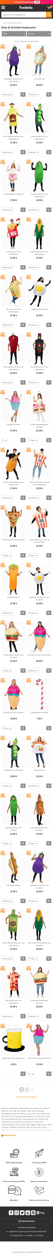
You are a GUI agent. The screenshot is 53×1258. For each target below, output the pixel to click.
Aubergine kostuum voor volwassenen (13, 80)
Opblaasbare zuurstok (39, 712)
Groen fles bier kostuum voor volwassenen (13, 944)
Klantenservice (26, 1221)
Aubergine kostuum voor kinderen (39, 886)
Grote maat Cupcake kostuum (39, 1058)
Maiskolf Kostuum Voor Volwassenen (39, 252)
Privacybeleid (17, 1235)
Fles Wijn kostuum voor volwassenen (39, 368)
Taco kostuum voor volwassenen (13, 310)
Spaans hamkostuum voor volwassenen (13, 483)
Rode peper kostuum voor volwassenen (13, 368)
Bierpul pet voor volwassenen (13, 1058)
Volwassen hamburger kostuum (39, 1001)
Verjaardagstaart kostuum (13, 194)
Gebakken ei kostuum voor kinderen (39, 598)
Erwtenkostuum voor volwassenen (39, 137)
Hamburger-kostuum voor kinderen (13, 656)
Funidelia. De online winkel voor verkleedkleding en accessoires (25, 7)
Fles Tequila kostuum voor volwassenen (13, 137)
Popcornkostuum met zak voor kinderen (39, 540)
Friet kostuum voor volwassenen (13, 252)
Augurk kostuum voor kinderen (13, 829)
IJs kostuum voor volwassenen (39, 655)
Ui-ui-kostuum (39, 79)
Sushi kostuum (39, 770)
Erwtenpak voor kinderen (13, 770)
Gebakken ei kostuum (39, 309)
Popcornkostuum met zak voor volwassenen (39, 483)
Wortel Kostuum (13, 597)
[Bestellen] (23, 94)
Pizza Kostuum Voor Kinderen (13, 539)
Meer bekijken (10, 1135)
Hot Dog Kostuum (14, 885)
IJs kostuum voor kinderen (13, 712)
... (1, 23)
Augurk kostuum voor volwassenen (39, 195)
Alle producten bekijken (26, 1097)
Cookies (29, 1235)
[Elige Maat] (7, 94)
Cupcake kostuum (14, 424)
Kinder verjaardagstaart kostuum (39, 425)
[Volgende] (32, 1089)
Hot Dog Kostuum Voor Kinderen (39, 829)
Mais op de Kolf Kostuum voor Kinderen (39, 944)
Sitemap (39, 1235)
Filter (5, 33)
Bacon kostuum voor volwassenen (14, 1001)
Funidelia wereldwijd (27, 1227)
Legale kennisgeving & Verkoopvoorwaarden (28, 1231)
